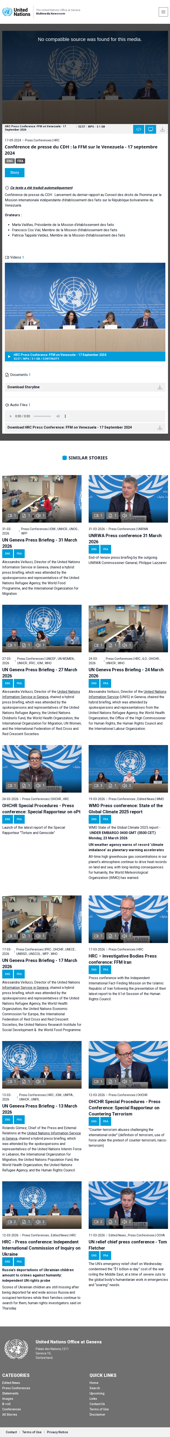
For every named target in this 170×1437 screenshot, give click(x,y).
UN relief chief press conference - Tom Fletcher (128, 1245)
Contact (11, 1432)
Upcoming (97, 1393)
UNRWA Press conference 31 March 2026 (125, 538)
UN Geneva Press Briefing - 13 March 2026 (39, 1109)
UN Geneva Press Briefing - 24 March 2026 (126, 673)
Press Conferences (16, 1388)
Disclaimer (97, 1414)
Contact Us (97, 1404)
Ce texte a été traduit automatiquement (41, 188)
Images (7, 1398)
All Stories (9, 1414)
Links (93, 1398)
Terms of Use (99, 1409)
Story (14, 172)
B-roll (6, 1404)
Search (95, 1388)
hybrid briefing (100, 702)
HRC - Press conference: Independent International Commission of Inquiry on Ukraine (41, 1248)
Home (94, 1383)
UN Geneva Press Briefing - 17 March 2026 (39, 963)
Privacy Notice (57, 1432)
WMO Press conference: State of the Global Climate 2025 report (126, 808)
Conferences (11, 1409)
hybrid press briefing (49, 1138)
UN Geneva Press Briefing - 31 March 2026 (39, 543)
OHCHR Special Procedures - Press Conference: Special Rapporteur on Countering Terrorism (125, 1108)
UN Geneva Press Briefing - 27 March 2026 (39, 673)
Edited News (11, 1383)
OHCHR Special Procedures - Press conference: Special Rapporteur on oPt (41, 808)
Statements (10, 1393)
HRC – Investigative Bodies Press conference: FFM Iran (123, 959)
